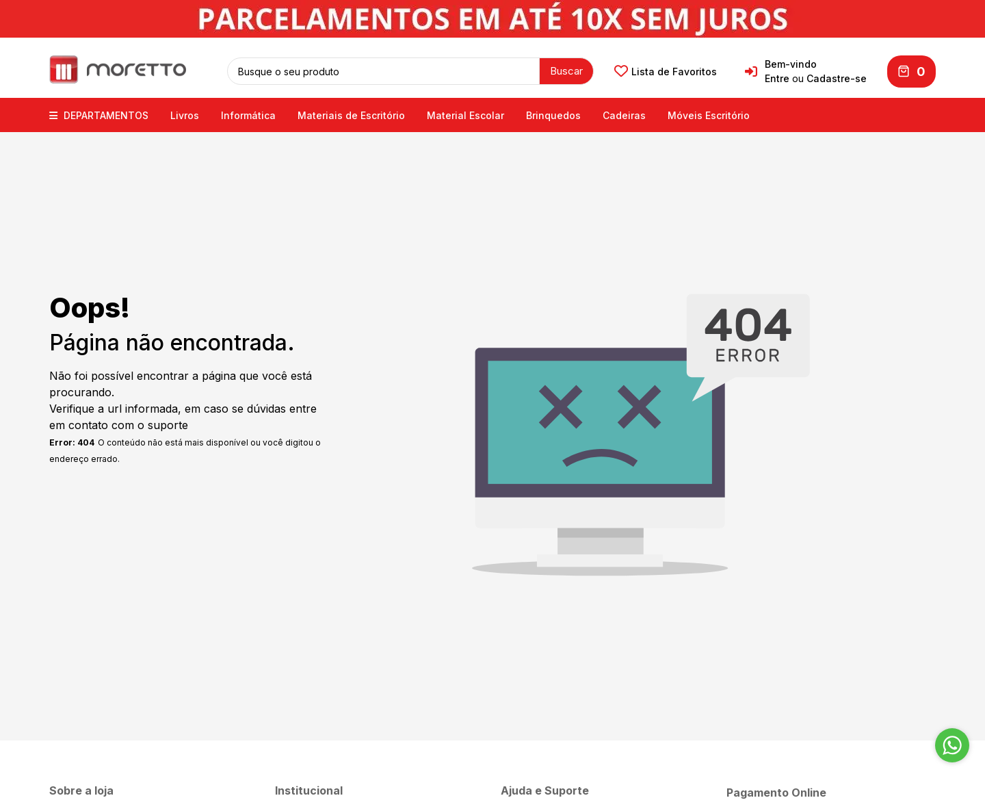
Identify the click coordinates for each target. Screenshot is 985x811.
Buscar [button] (566, 70)
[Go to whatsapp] (952, 745)
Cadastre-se (836, 78)
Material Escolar (465, 114)
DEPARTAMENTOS (98, 114)
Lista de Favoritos (665, 71)
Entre (777, 78)
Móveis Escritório (709, 114)
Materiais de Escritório (351, 114)
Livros (184, 114)
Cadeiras (624, 114)
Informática (248, 114)
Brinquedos (553, 114)
